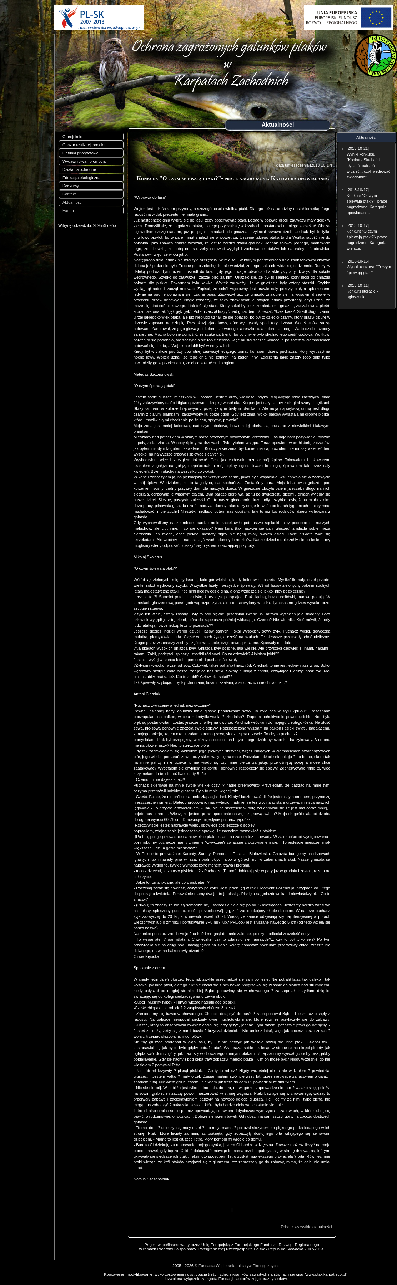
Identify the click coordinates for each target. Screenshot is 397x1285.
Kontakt (69, 194)
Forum (68, 210)
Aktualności (72, 202)
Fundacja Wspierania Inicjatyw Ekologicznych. (238, 1266)
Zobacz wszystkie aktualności (306, 1227)
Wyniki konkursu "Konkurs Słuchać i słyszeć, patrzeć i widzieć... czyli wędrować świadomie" (368, 165)
